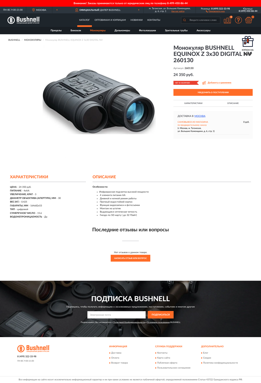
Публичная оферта (167, 363)
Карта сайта (163, 358)
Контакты (153, 20)
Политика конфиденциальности (220, 363)
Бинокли (76, 30)
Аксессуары (203, 30)
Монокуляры (98, 30)
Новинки (136, 20)
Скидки (207, 358)
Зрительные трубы (176, 30)
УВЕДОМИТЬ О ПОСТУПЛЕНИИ (213, 92)
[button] (215, 11)
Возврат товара (119, 363)
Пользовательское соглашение (173, 368)
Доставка (116, 353)
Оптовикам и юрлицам (110, 20)
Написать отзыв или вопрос (130, 258)
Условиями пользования (158, 322)
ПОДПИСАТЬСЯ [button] (161, 315)
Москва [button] (199, 116)
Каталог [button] (84, 20)
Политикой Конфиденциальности (129, 322)
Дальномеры (122, 30)
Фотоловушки (147, 30)
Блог (205, 353)
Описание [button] (233, 103)
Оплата (115, 358)
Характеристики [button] (193, 103)
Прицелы (56, 30)
